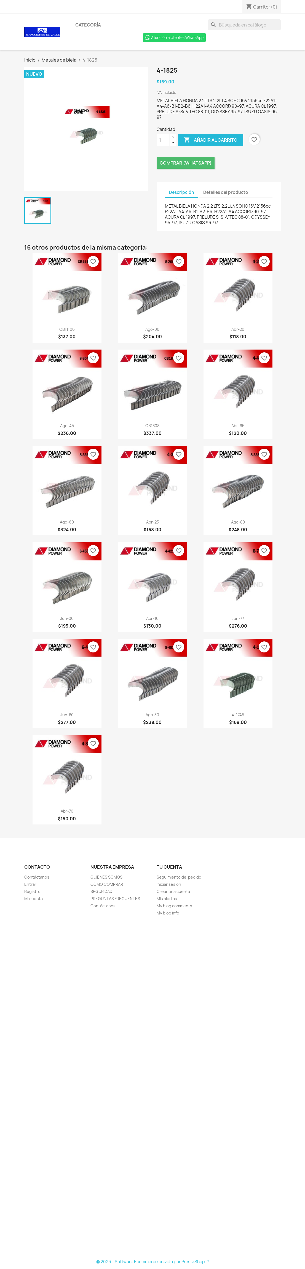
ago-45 (67, 425)
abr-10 (152, 618)
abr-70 (67, 811)
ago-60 (67, 522)
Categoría (88, 25)
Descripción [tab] (181, 192)
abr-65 (237, 425)
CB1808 (152, 425)
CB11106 (67, 329)
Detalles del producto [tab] (225, 192)
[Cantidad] (163, 140)
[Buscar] (244, 24)
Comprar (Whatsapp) (186, 163)
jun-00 (67, 618)
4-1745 (238, 714)
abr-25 (152, 522)
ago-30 (152, 714)
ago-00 (152, 329)
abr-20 (237, 329)
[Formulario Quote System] (152, 1087)
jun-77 (238, 618)
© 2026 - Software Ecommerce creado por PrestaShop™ (152, 1262)
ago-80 (238, 522)
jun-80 (67, 714)
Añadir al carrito (210, 140)
